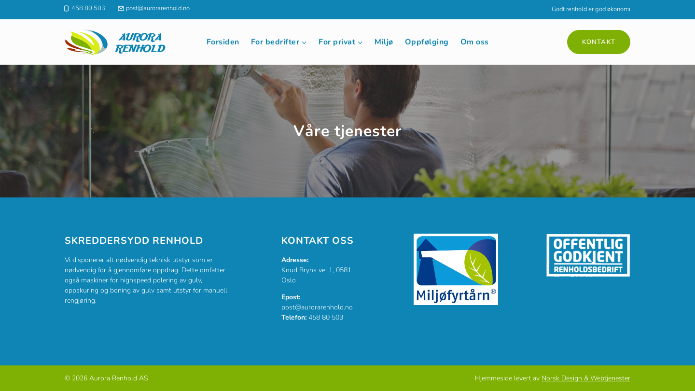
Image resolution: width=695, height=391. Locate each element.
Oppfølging (427, 42)
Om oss (474, 42)
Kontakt (598, 42)
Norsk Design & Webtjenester (586, 378)
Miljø (384, 42)
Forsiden (223, 42)
